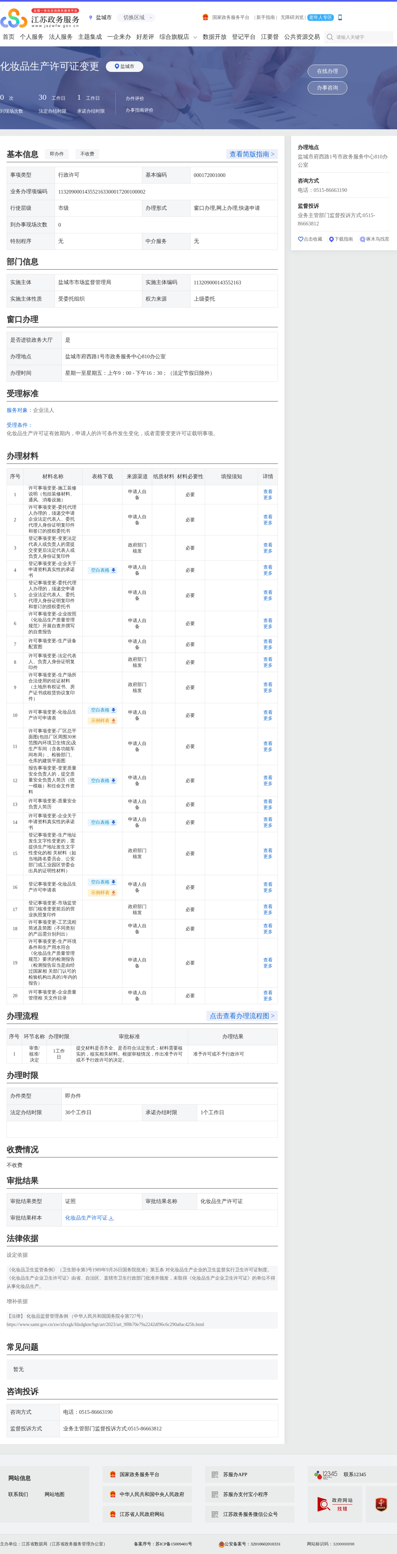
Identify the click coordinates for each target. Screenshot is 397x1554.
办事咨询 (327, 87)
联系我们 (18, 1494)
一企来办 (119, 36)
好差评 (145, 36)
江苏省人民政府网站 (136, 1514)
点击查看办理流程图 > (242, 1015)
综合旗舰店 (174, 36)
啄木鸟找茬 (377, 239)
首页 (9, 36)
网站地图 (55, 1494)
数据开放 (215, 36)
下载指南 (343, 239)
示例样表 (100, 720)
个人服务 (32, 36)
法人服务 (61, 36)
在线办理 (327, 71)
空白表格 (100, 570)
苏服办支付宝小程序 (245, 1494)
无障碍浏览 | (293, 17)
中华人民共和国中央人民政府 (146, 1494)
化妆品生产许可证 (89, 1218)
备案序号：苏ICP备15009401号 (163, 1543)
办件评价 (135, 98)
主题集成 (90, 36)
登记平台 (244, 36)
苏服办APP (235, 1474)
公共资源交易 (302, 36)
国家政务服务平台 (225, 17)
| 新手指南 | (265, 17)
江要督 (270, 36)
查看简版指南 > (252, 154)
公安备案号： (250, 1543)
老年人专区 (320, 17)
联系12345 (355, 1474)
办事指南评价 (140, 110)
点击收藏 (313, 239)
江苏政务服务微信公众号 (250, 1514)
